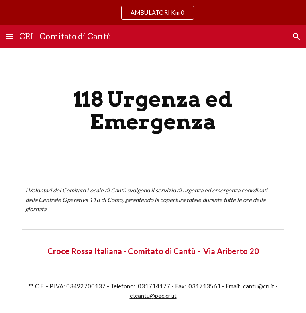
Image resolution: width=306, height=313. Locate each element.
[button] (9, 36)
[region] (153, 12)
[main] (153, 110)
